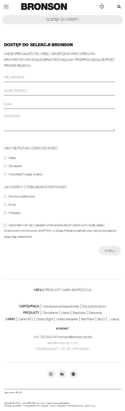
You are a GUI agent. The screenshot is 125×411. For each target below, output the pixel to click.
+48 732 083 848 (45, 337)
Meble (12, 157)
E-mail (12, 204)
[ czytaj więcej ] (95, 225)
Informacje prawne (75, 405)
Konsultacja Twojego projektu (26, 174)
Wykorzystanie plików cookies (35, 405)
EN (21, 392)
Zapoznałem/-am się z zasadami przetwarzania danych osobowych (56, 225)
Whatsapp (15, 212)
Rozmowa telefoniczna (22, 196)
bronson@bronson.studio (75, 337)
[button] (119, 7)
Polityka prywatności (75, 230)
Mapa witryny (89, 405)
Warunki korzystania (57, 405)
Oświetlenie (15, 166)
